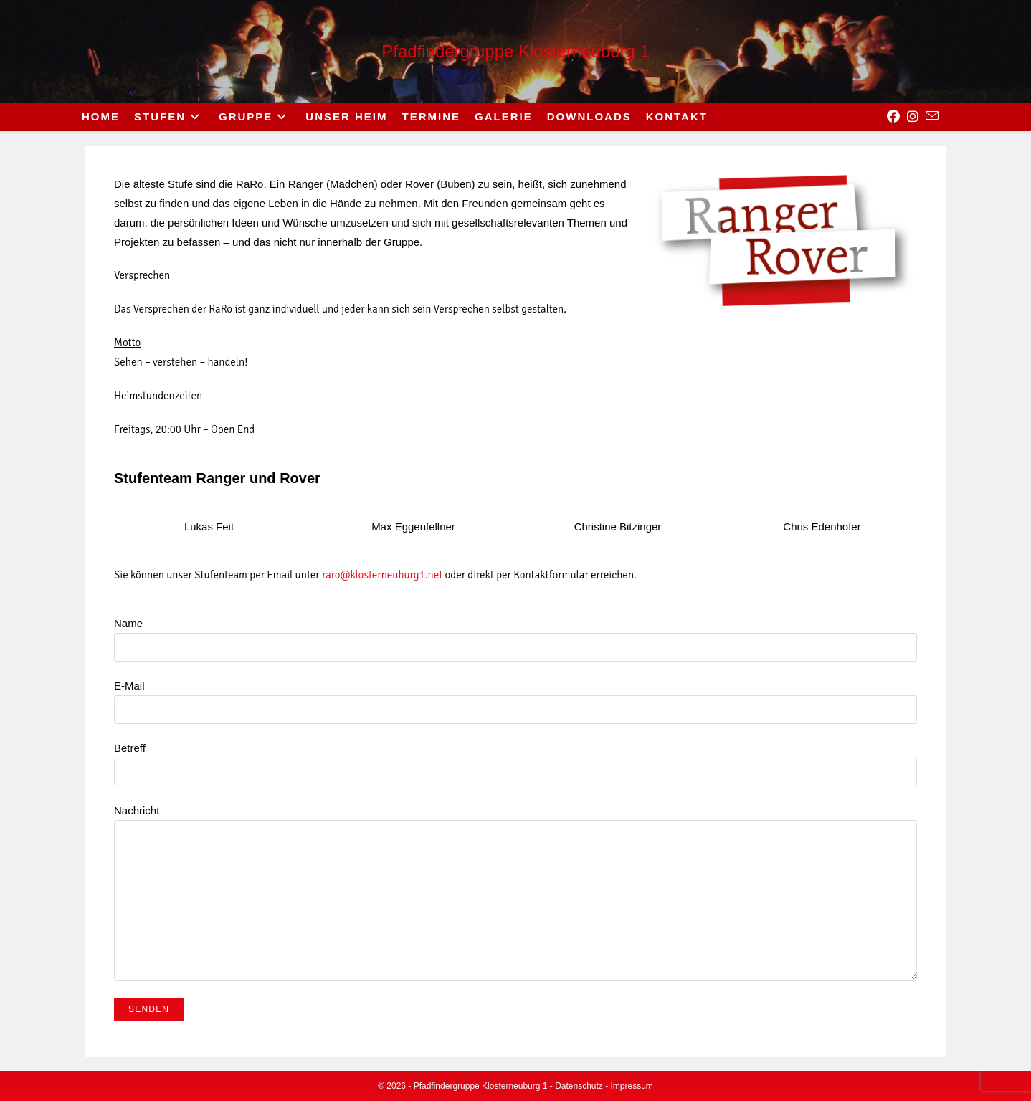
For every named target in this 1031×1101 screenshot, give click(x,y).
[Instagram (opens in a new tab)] (912, 116)
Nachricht (515, 854)
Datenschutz (579, 1086)
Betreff (515, 759)
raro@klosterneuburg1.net (382, 574)
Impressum (632, 1086)
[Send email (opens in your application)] (932, 116)
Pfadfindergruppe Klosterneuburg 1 (515, 51)
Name (515, 634)
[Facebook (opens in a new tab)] (893, 116)
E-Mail (515, 697)
